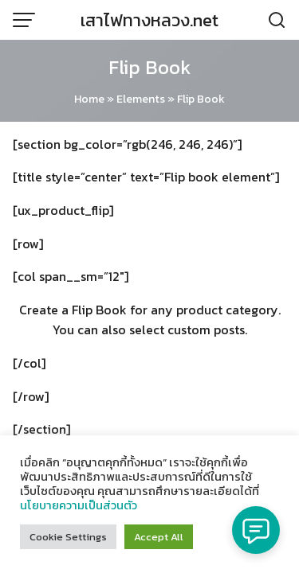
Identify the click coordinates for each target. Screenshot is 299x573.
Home (89, 99)
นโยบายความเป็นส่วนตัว (78, 505)
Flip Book (149, 67)
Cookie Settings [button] (68, 536)
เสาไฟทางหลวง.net (149, 20)
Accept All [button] (158, 536)
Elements (140, 99)
